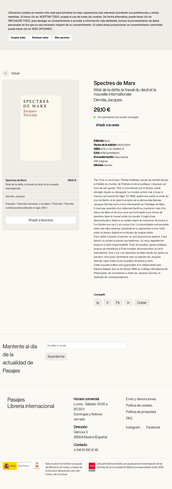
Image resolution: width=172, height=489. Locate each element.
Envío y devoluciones (141, 399)
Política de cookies (139, 405)
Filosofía (57, 203)
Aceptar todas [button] (18, 37)
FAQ (129, 418)
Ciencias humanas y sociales (33, 203)
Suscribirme (56, 356)
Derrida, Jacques (108, 99)
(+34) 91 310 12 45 (86, 450)
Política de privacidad (141, 412)
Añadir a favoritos (41, 220)
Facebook (153, 427)
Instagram (133, 427)
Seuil (107, 140)
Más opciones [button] (62, 37)
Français (10, 203)
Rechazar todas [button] (40, 37)
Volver (11, 73)
